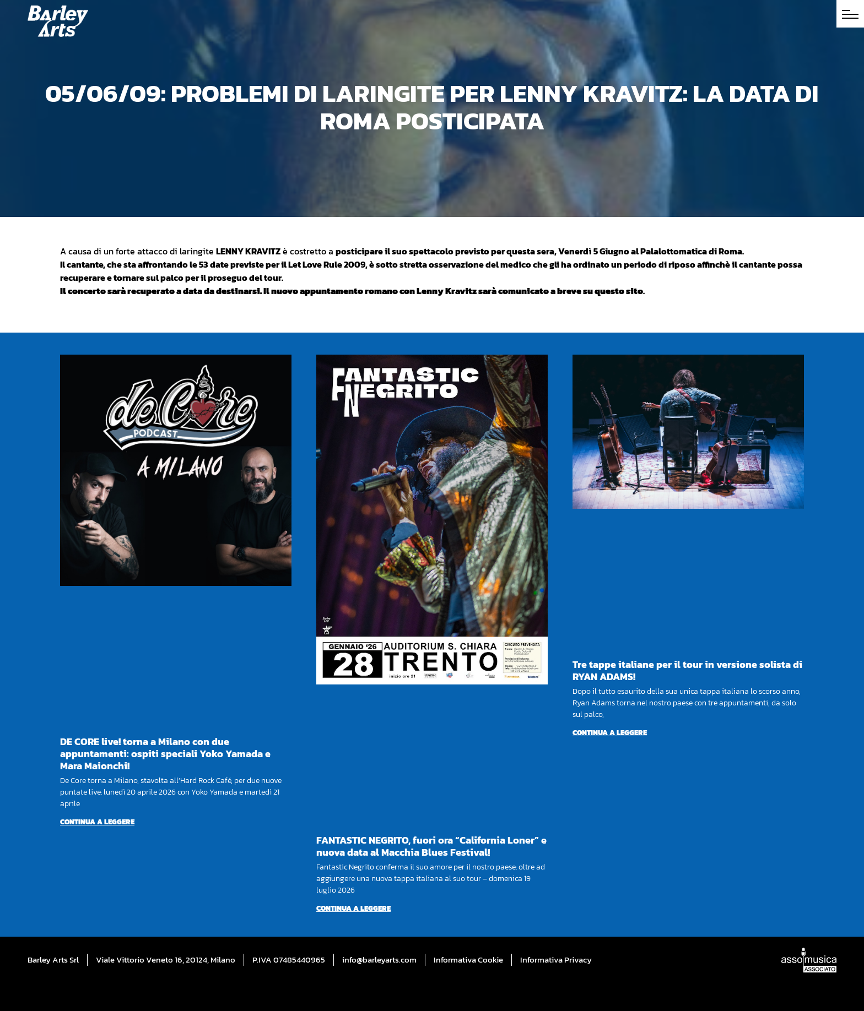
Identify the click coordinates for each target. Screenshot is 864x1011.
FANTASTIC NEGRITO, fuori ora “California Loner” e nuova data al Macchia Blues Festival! (431, 846)
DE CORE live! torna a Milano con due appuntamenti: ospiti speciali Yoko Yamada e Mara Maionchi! (165, 753)
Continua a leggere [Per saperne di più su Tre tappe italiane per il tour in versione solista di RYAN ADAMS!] (610, 732)
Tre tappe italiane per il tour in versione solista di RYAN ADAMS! (687, 670)
